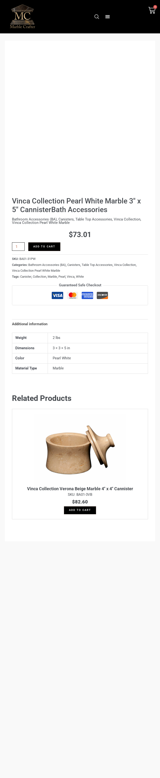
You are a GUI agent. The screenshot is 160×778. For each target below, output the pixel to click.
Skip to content (80, 389)
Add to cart (44, 246)
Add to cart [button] (80, 510)
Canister (25, 276)
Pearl (61, 276)
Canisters (66, 219)
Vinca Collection (127, 219)
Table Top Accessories (93, 219)
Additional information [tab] (29, 324)
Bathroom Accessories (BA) (34, 219)
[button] (107, 16)
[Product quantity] (18, 246)
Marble (52, 276)
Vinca (70, 276)
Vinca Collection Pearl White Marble (41, 223)
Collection (39, 276)
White (80, 276)
